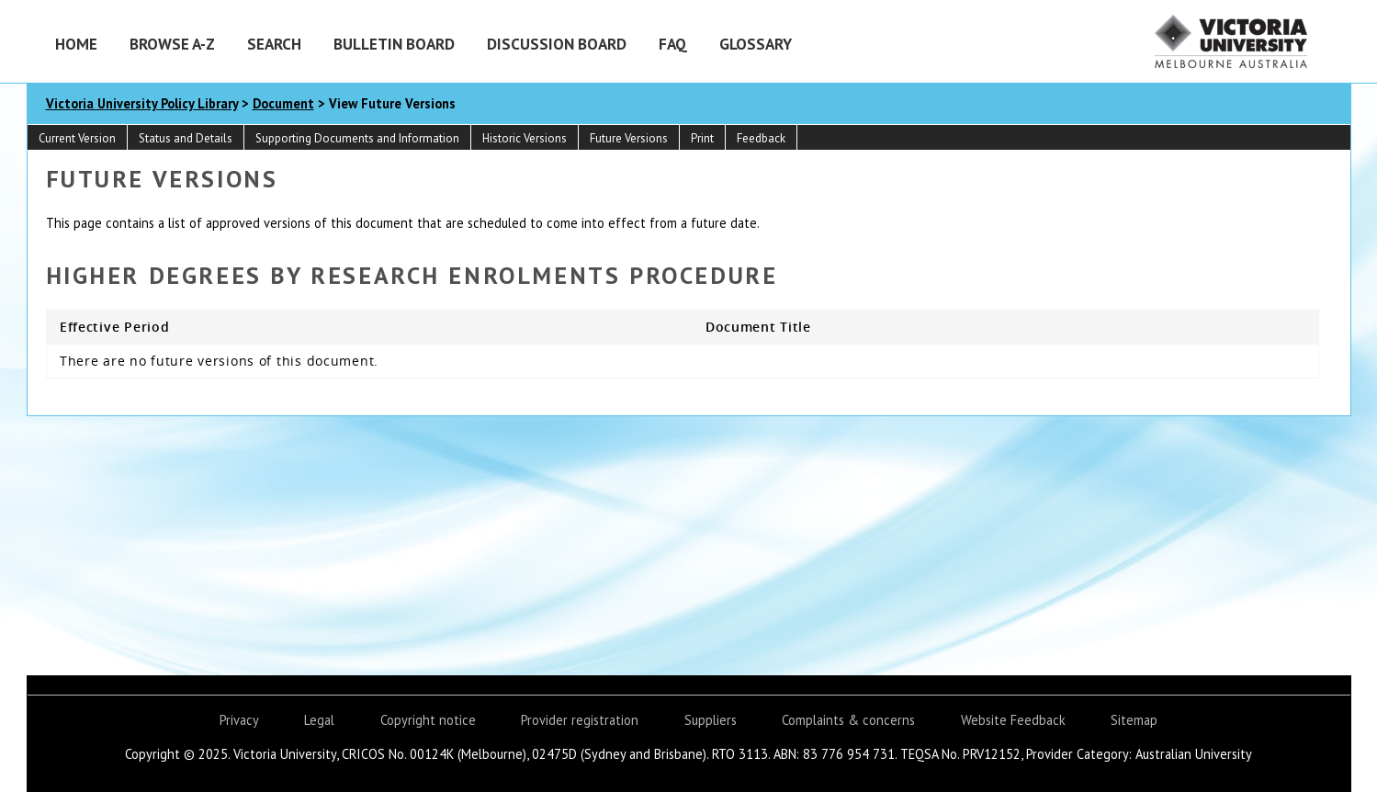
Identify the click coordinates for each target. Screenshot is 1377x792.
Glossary (755, 43)
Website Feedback (1013, 720)
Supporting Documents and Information (357, 138)
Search (274, 43)
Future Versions (629, 138)
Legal (319, 720)
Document (283, 103)
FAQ (673, 43)
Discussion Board (556, 43)
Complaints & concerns (848, 720)
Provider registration (579, 720)
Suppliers (710, 720)
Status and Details (185, 138)
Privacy (239, 720)
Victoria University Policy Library (142, 103)
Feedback (761, 138)
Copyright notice (428, 720)
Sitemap (1134, 720)
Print (702, 138)
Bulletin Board (394, 43)
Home (76, 43)
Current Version (77, 138)
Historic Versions (524, 138)
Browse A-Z (172, 43)
